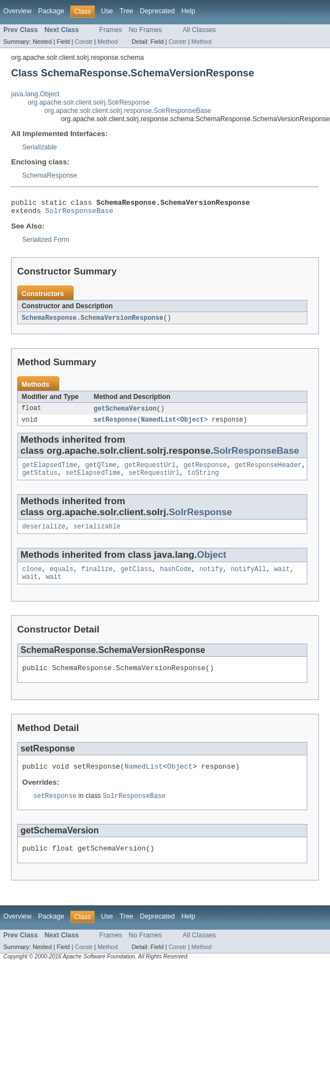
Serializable (39, 147)
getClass (136, 578)
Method (107, 41)
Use (107, 11)
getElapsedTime (50, 471)
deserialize (43, 535)
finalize (97, 578)
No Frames (145, 30)
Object (192, 425)
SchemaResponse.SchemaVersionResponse (92, 321)
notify (211, 578)
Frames (110, 30)
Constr (83, 41)
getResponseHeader (268, 471)
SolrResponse (200, 520)
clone (32, 578)
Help (188, 11)
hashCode (176, 578)
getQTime (101, 471)
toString (203, 480)
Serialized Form (45, 243)
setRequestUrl (153, 480)
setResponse (115, 425)
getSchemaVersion (125, 412)
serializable (96, 535)
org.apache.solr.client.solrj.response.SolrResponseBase (127, 111)
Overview (17, 11)
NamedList (158, 425)
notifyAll (248, 578)
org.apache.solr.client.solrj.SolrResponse (88, 102)
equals (62, 578)
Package (51, 11)
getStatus (40, 480)
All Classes (199, 30)
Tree (126, 11)
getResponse (204, 471)
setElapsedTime (93, 480)
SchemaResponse (49, 175)
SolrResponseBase (79, 214)
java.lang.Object (35, 94)
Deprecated (157, 11)
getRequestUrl (150, 471)
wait (282, 578)
